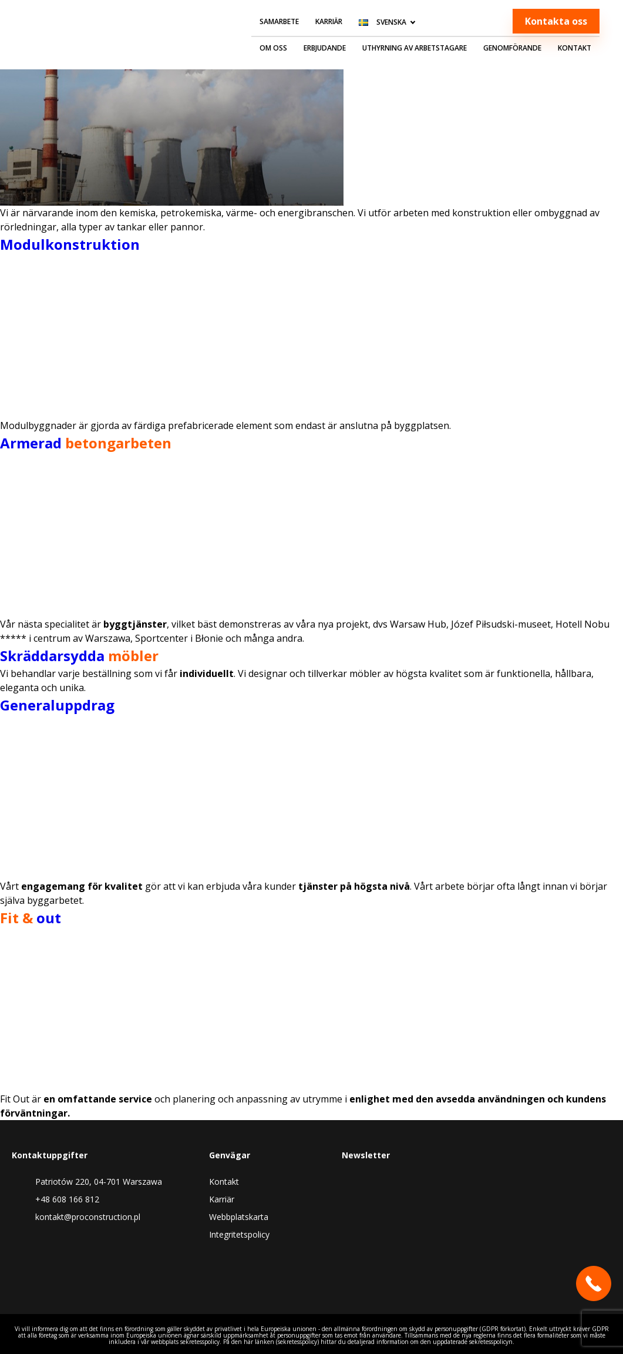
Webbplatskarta (238, 1216)
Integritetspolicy (239, 1234)
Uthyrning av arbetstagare (414, 48)
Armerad (85, 443)
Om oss (273, 48)
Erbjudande (325, 48)
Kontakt (574, 48)
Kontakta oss (556, 21)
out (30, 917)
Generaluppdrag (57, 705)
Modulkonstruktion (70, 244)
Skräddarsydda (79, 655)
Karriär (328, 21)
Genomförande (512, 48)
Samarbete (279, 21)
